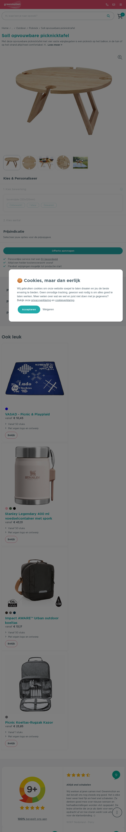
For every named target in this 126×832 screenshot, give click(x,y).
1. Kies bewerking (14, 189)
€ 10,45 (14, 413)
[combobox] (53, 16)
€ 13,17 (13, 516)
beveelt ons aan (32, 608)
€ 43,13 (75, 417)
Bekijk (11, 434)
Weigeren (48, 309)
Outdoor (21, 28)
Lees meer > (55, 44)
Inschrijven (105, 745)
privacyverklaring (41, 300)
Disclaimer (83, 819)
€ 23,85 (75, 511)
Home (5, 28)
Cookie (71, 819)
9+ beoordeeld (49, 259)
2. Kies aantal (12, 220)
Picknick (33, 28)
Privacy (60, 819)
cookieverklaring (64, 300)
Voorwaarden (45, 819)
